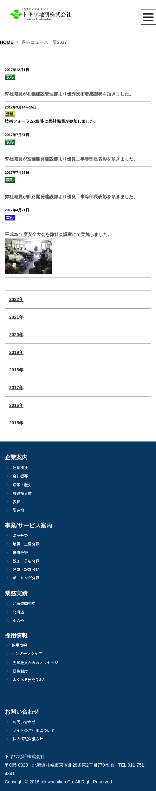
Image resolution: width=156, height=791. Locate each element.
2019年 (16, 352)
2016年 (16, 405)
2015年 (16, 422)
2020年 (16, 334)
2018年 (16, 369)
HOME (6, 42)
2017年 (16, 387)
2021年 (16, 317)
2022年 (16, 299)
